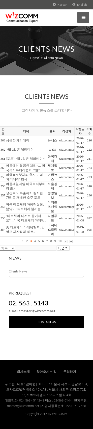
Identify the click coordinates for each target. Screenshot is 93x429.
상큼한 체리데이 (17, 140)
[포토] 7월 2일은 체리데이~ (25, 159)
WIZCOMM (59, 414)
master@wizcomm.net (23, 406)
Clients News (53, 58)
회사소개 (23, 372)
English (79, 4)
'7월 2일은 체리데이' (20, 149)
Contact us (46, 322)
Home (34, 58)
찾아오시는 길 (46, 372)
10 (60, 241)
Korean (60, 4)
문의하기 (69, 372)
